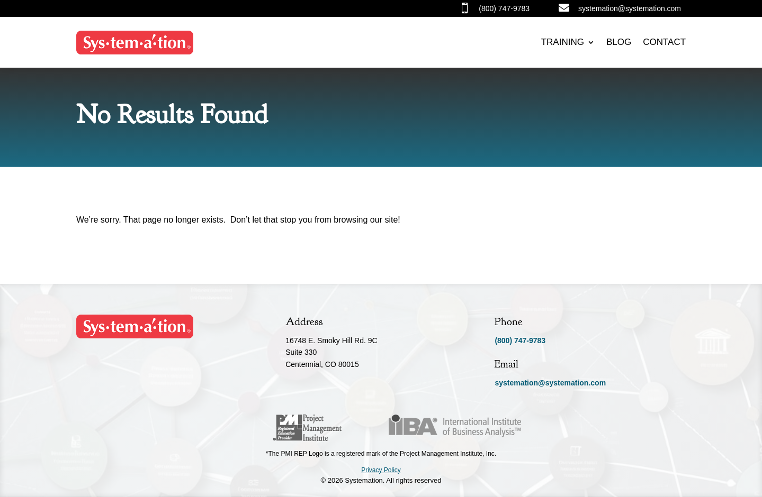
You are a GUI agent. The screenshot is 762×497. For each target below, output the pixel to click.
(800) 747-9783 (520, 340)
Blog (618, 42)
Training (562, 42)
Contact (664, 42)
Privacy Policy (381, 470)
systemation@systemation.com (550, 383)
